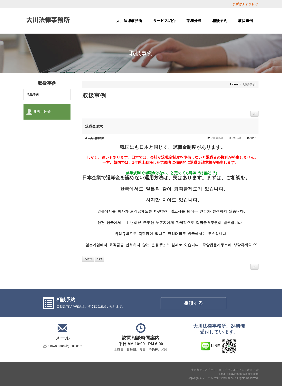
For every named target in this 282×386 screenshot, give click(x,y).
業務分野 (193, 21)
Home (234, 84)
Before (88, 259)
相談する (193, 303)
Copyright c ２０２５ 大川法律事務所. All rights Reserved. (223, 378)
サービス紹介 (164, 21)
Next (99, 259)
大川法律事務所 (129, 21)
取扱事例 (245, 21)
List (254, 114)
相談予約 (219, 21)
